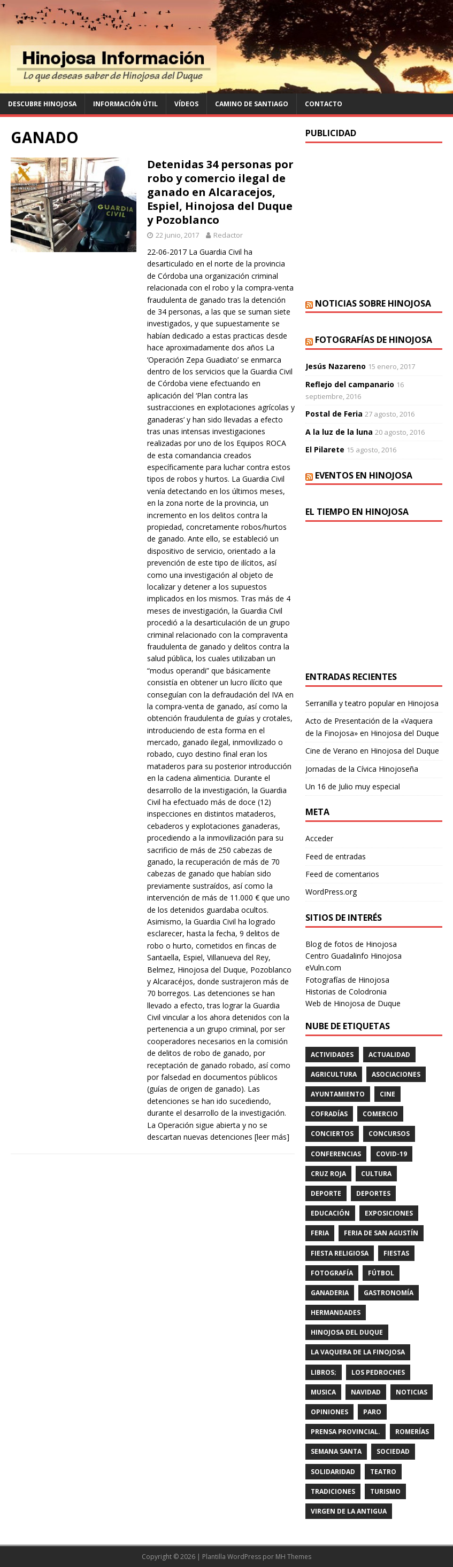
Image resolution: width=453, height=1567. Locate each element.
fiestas (396, 1253)
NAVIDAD (366, 1392)
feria (320, 1232)
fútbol (381, 1273)
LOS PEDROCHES (378, 1372)
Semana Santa (336, 1451)
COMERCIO (380, 1113)
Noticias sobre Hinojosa (373, 303)
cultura (376, 1173)
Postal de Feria (334, 414)
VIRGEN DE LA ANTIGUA (349, 1511)
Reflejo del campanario (349, 384)
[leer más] (272, 1137)
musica (323, 1392)
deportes (373, 1193)
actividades (332, 1054)
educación (330, 1213)
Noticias (411, 1392)
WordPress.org (331, 892)
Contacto (323, 103)
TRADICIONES (333, 1491)
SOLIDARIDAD (333, 1471)
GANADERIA (330, 1292)
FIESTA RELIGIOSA (339, 1253)
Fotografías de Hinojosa (373, 340)
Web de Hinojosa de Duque (353, 1003)
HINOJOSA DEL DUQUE (347, 1332)
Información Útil (125, 103)
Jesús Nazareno (335, 366)
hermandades (335, 1312)
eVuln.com (323, 967)
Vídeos (186, 103)
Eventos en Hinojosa (363, 475)
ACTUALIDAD (389, 1054)
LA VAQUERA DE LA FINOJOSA (358, 1352)
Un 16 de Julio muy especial (352, 786)
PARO (372, 1411)
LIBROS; (323, 1372)
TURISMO (385, 1491)
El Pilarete (324, 449)
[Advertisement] (373, 220)
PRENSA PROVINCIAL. (345, 1431)
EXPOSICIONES (389, 1213)
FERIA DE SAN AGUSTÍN (381, 1232)
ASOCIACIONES (396, 1074)
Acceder (319, 838)
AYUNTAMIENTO (338, 1094)
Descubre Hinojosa (42, 103)
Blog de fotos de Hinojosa (351, 944)
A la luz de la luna (339, 432)
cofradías (329, 1113)
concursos (389, 1133)
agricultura (334, 1074)
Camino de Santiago (251, 103)
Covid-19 (391, 1153)
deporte (326, 1193)
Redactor (228, 235)
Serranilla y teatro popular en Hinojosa (372, 703)
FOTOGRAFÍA (332, 1273)
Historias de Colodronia (346, 991)
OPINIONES (329, 1411)
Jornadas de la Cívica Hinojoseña (361, 769)
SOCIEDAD (393, 1451)
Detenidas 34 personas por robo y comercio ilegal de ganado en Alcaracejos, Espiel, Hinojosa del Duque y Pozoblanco (220, 192)
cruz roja (328, 1173)
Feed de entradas (335, 856)
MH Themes (293, 1556)
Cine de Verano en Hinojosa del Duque (372, 751)
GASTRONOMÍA (388, 1292)
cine (387, 1094)
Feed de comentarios (342, 874)
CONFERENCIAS (336, 1153)
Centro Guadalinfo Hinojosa (353, 956)
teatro (383, 1471)
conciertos (332, 1133)
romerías (412, 1431)
